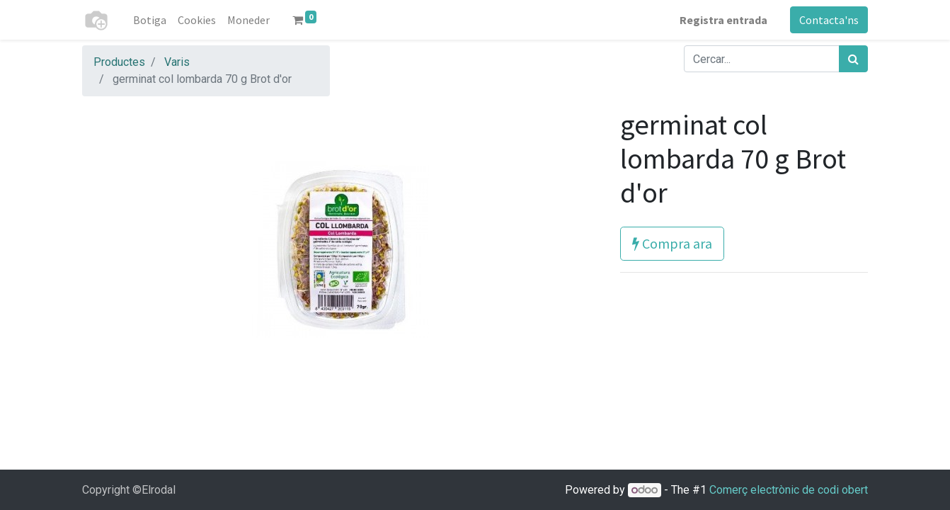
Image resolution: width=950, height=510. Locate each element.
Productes (119, 62)
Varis (177, 62)
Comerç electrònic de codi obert (788, 490)
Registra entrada (723, 20)
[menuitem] (149, 20)
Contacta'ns (829, 20)
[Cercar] (853, 58)
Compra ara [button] (672, 243)
